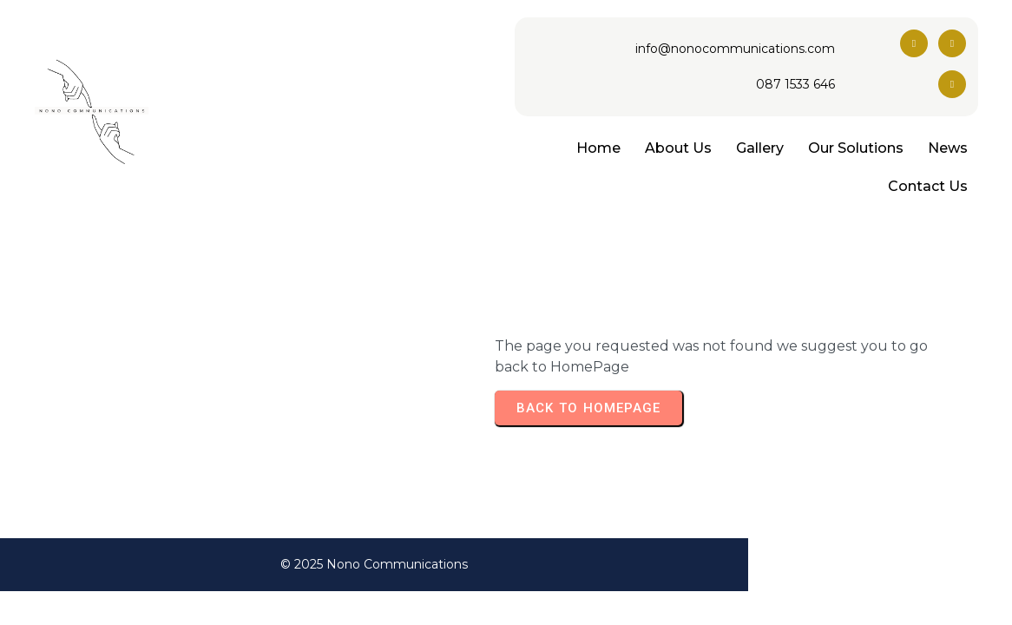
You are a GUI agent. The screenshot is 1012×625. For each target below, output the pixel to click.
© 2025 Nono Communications (506, 564)
